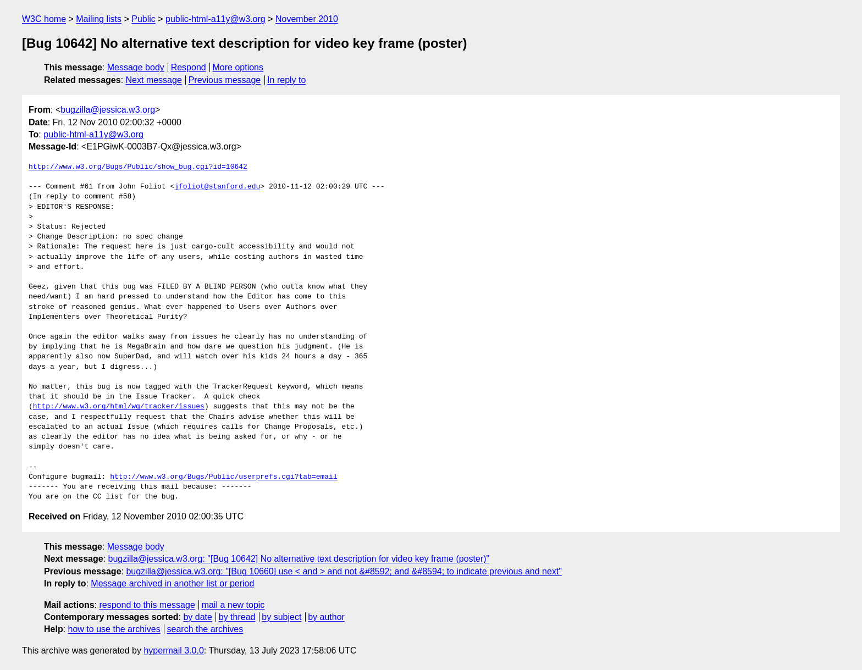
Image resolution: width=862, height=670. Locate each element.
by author (326, 617)
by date (197, 617)
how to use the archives (114, 629)
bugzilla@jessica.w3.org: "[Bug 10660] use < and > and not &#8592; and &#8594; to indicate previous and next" (344, 571)
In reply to (286, 80)
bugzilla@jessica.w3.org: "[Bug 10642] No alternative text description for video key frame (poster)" (299, 558)
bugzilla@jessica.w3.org (107, 109)
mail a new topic (233, 605)
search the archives (205, 629)
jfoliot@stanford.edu (217, 187)
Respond (188, 67)
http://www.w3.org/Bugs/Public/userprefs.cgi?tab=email (223, 477)
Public (143, 19)
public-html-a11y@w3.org (215, 19)
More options (238, 67)
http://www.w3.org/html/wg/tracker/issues (119, 407)
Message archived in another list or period (172, 583)
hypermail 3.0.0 (173, 650)
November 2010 (306, 19)
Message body (135, 67)
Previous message (225, 80)
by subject (281, 617)
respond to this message (147, 605)
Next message (154, 80)
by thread (237, 617)
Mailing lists (98, 19)
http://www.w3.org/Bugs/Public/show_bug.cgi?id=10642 (138, 167)
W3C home (44, 19)
